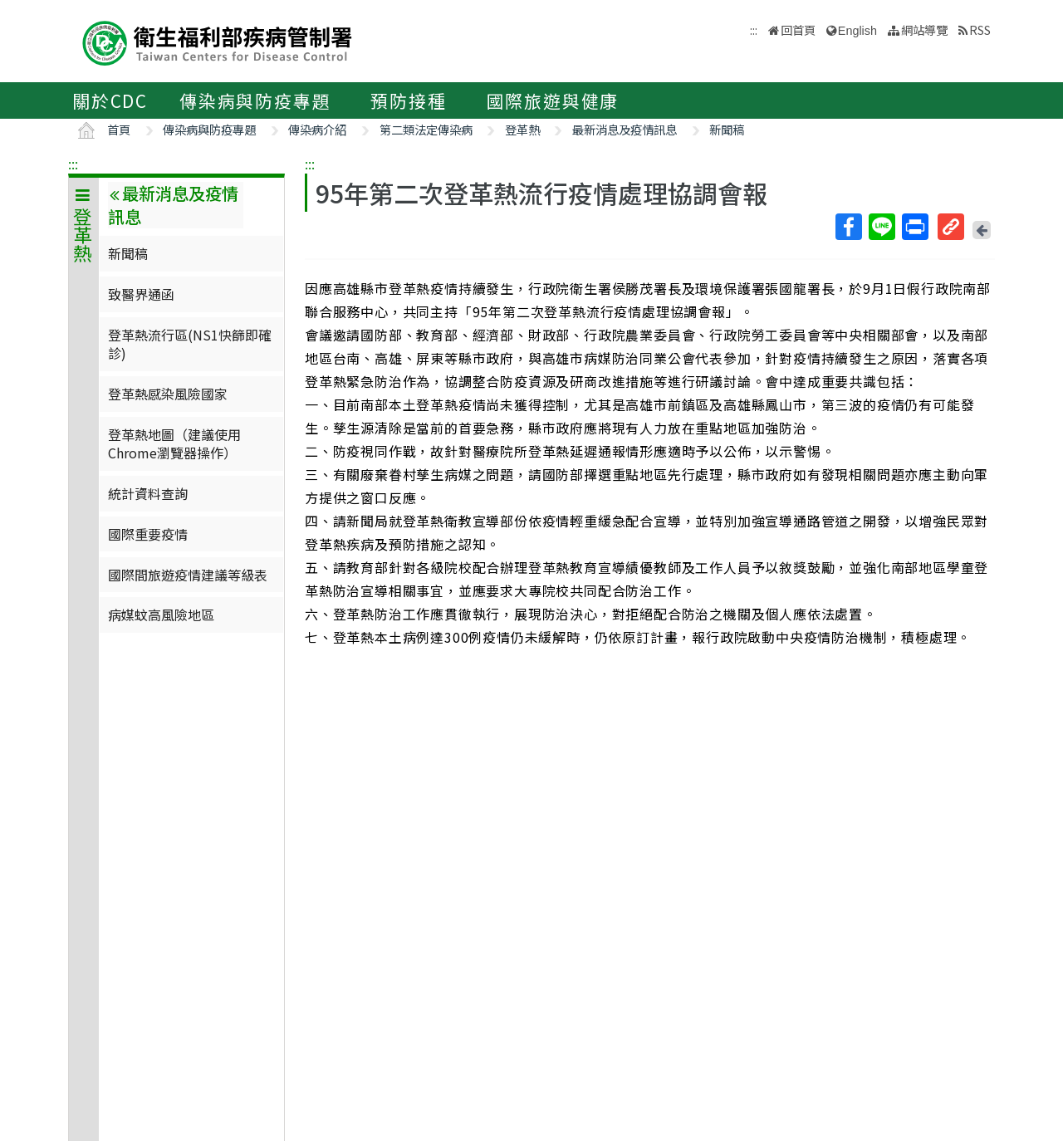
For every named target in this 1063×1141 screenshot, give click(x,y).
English (857, 30)
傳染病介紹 (317, 129)
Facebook (848, 226)
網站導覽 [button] (924, 29)
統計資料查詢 (148, 493)
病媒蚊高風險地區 (161, 614)
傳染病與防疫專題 (255, 100)
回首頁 (798, 29)
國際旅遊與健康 (553, 100)
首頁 (118, 129)
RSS (980, 29)
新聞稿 (726, 129)
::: (73, 164)
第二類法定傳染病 (426, 129)
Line (881, 226)
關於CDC (110, 100)
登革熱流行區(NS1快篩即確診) (190, 344)
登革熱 (522, 129)
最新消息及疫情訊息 (624, 129)
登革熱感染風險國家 (168, 394)
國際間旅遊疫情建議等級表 (187, 575)
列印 (914, 226)
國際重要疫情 (148, 534)
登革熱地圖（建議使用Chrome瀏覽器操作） (174, 443)
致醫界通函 (141, 294)
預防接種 (408, 100)
